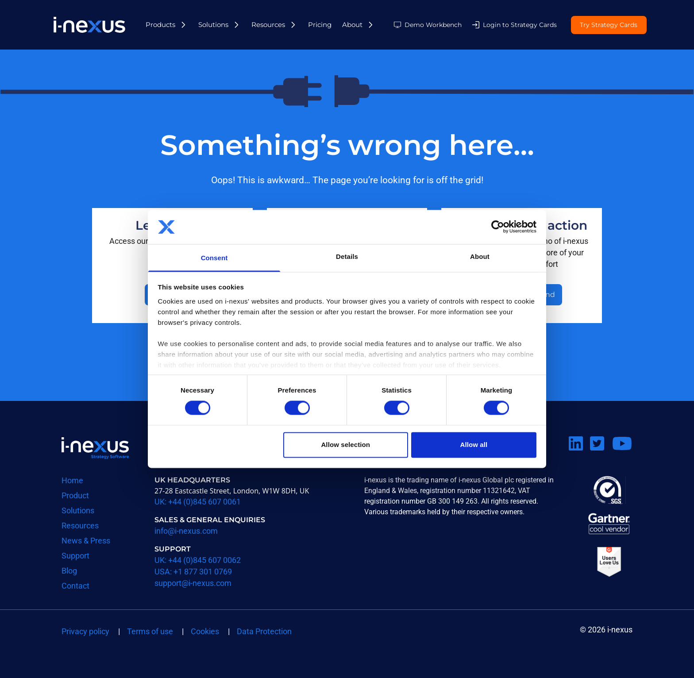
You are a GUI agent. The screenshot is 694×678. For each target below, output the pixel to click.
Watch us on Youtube (621, 454)
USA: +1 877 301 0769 (193, 571)
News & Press (86, 540)
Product (75, 495)
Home (72, 480)
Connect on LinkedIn (579, 454)
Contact (75, 585)
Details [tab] (347, 256)
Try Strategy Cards (608, 25)
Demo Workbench (433, 25)
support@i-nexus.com (192, 583)
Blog (69, 570)
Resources (268, 24)
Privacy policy (85, 631)
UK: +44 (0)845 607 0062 (197, 560)
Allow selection (345, 444)
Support (75, 555)
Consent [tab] (214, 258)
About (352, 24)
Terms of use (150, 631)
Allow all (474, 444)
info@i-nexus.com (186, 530)
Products (160, 24)
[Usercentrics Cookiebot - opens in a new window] (497, 227)
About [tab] (480, 256)
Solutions (213, 24)
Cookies (205, 631)
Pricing (320, 24)
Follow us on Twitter (600, 454)
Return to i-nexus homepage (95, 447)
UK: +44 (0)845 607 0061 (197, 501)
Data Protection (264, 631)
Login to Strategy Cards (520, 25)
